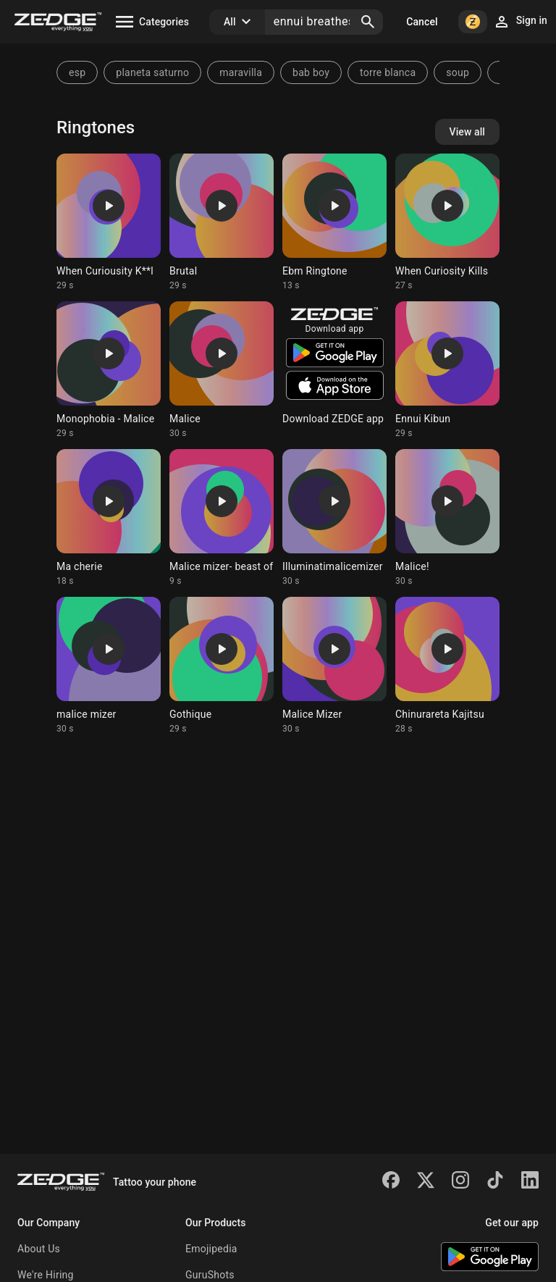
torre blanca (388, 72)
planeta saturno (152, 72)
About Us (38, 1248)
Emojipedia (211, 1248)
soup (457, 72)
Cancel (421, 22)
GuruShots (210, 1275)
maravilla (240, 72)
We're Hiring (45, 1275)
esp (77, 72)
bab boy (310, 72)
